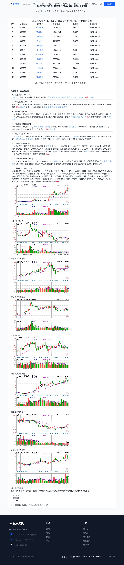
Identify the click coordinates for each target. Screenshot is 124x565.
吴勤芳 (14, 136)
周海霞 (48, 127)
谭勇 (14, 97)
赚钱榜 (76, 4)
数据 (48, 537)
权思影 (69, 97)
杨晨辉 (58, 107)
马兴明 (83, 117)
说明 (48, 529)
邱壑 (19, 136)
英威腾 (39, 32)
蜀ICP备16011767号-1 (94, 557)
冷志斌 (73, 117)
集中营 (57, 4)
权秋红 (81, 97)
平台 (48, 541)
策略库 (94, 4)
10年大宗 (66, 4)
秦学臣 (64, 107)
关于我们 (86, 529)
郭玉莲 (91, 97)
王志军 (76, 136)
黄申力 (36, 127)
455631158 (22, 545)
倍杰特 (39, 41)
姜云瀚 (52, 107)
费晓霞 (18, 139)
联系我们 (86, 533)
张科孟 (42, 127)
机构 (42, 4)
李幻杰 (22, 107)
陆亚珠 (87, 151)
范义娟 (30, 139)
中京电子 (39, 27)
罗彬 (77, 127)
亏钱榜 (85, 4)
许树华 (46, 107)
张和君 (48, 146)
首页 (35, 4)
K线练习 (109, 4)
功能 (48, 533)
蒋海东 (64, 97)
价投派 (16, 4)
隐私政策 (86, 541)
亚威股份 (39, 36)
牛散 (49, 4)
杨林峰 (54, 161)
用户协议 (86, 545)
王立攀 (52, 97)
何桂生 (52, 129)
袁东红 (58, 97)
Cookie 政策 (110, 556)
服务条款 (86, 537)
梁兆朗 (72, 127)
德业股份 (39, 50)
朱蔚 (78, 117)
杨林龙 (24, 139)
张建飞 (75, 97)
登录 (100, 4)
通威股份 (39, 45)
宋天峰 (104, 161)
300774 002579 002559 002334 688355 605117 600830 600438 (57, 497)
